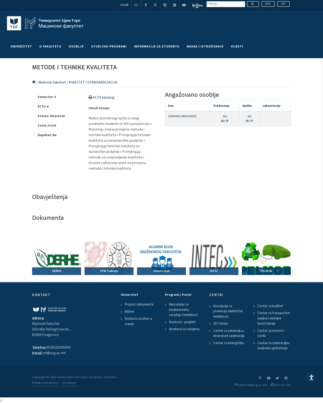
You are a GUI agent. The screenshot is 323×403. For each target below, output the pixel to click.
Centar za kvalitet (270, 306)
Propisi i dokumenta (139, 304)
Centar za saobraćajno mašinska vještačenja (274, 346)
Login (124, 5)
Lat (283, 4)
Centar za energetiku (228, 343)
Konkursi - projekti (182, 322)
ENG (268, 4)
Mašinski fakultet (52, 82)
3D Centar (220, 323)
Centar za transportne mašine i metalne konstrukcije (274, 318)
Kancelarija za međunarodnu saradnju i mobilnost (183, 309)
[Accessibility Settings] (311, 377)
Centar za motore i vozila (271, 333)
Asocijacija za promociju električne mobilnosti (228, 311)
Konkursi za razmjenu (184, 329)
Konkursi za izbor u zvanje (138, 321)
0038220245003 (58, 347)
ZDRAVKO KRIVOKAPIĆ (182, 116)
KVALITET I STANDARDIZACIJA (93, 82)
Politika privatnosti (45, 383)
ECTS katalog (103, 97)
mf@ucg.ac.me (54, 353)
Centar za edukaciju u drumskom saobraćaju (229, 333)
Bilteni (129, 311)
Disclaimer (69, 383)
